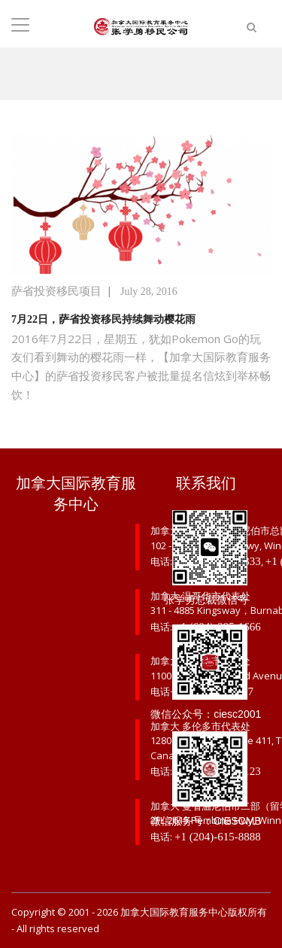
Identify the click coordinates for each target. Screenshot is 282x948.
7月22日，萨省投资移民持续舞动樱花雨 (103, 319)
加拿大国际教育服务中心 (174, 912)
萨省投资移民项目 (56, 291)
